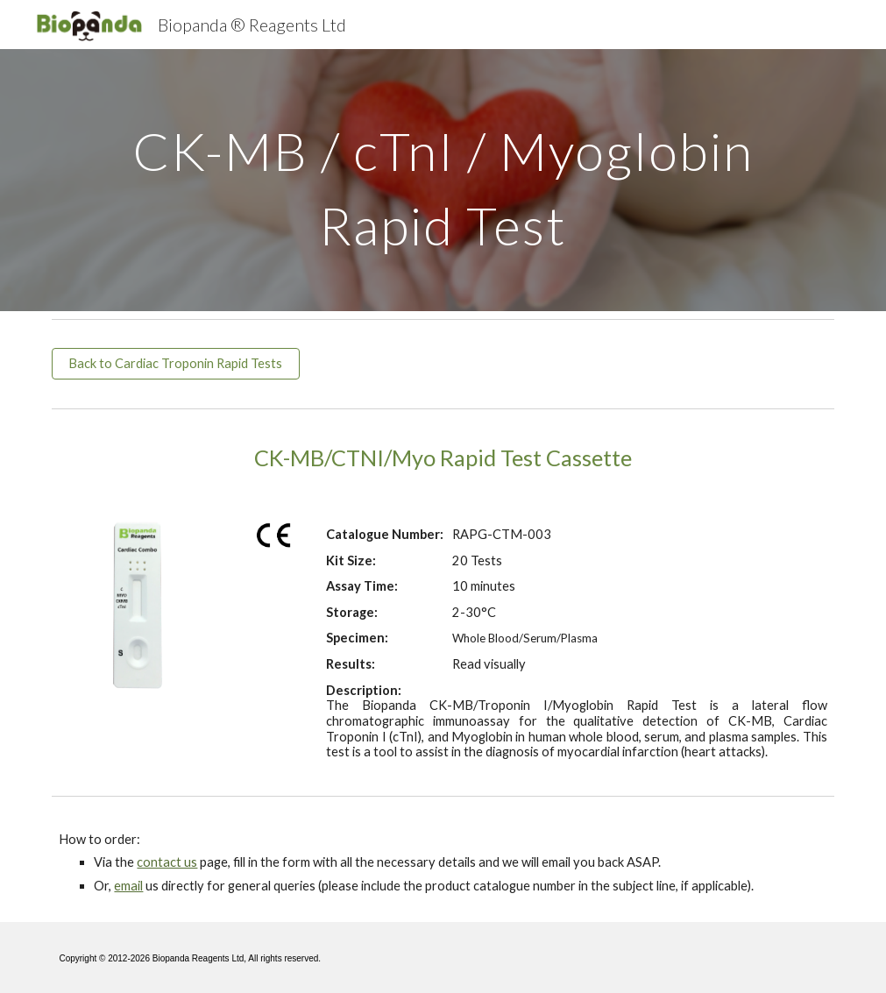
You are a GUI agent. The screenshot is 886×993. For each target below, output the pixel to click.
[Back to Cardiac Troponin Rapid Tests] (175, 364)
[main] (442, 180)
